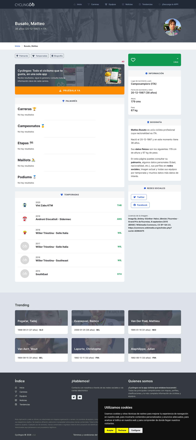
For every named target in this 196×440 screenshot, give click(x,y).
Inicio (17, 46)
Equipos (23, 396)
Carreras (23, 392)
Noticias (23, 400)
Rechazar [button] (122, 430)
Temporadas (39, 56)
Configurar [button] (135, 430)
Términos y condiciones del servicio (89, 435)
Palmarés (22, 56)
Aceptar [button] (110, 430)
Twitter (138, 197)
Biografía (57, 56)
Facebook (140, 205)
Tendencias (25, 404)
